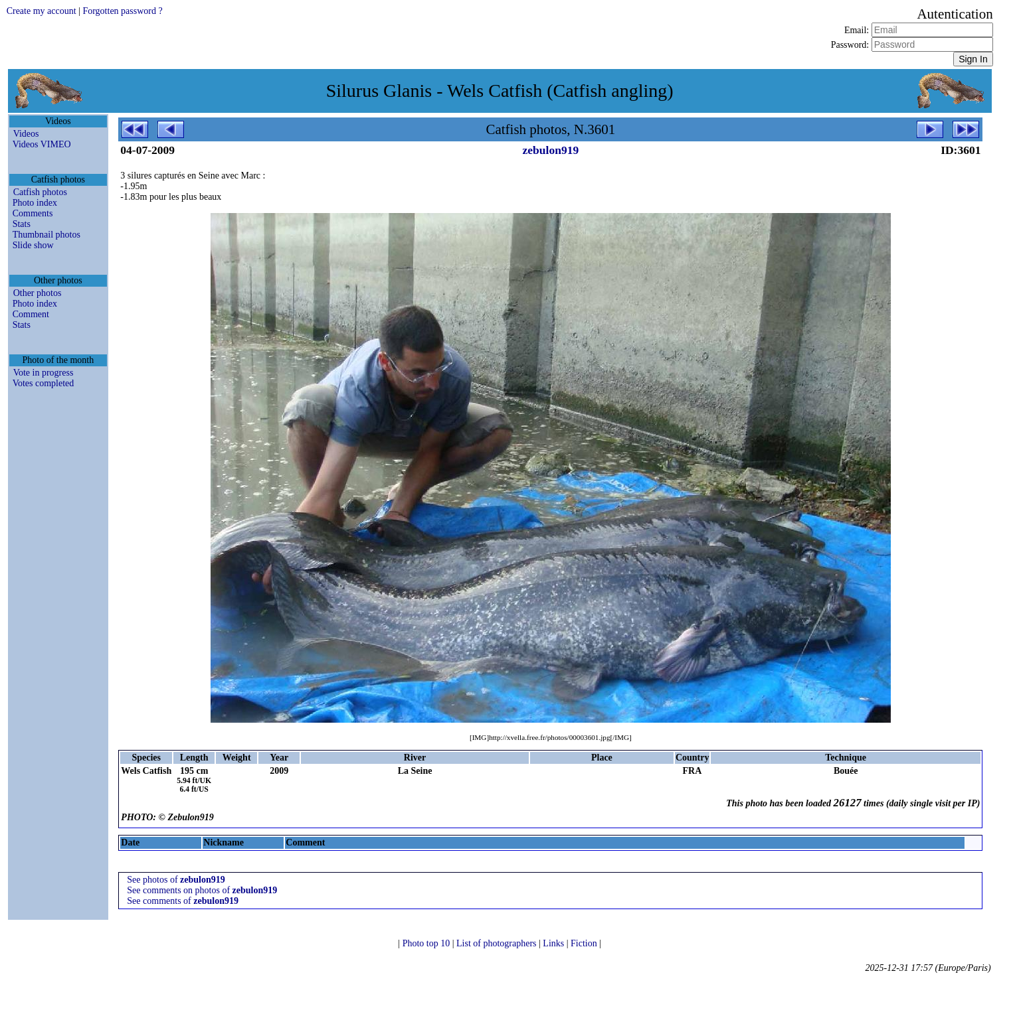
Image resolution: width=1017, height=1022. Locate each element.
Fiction (585, 943)
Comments (33, 213)
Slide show (33, 245)
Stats (22, 224)
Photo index (35, 203)
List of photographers (497, 943)
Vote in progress (43, 373)
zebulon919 (551, 150)
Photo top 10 (427, 943)
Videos (26, 134)
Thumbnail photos (46, 235)
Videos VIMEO (42, 144)
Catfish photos (40, 192)
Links (554, 943)
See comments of (182, 901)
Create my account (41, 11)
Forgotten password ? (122, 11)
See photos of (176, 880)
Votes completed (43, 383)
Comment (31, 314)
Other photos (37, 293)
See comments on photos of (202, 890)
